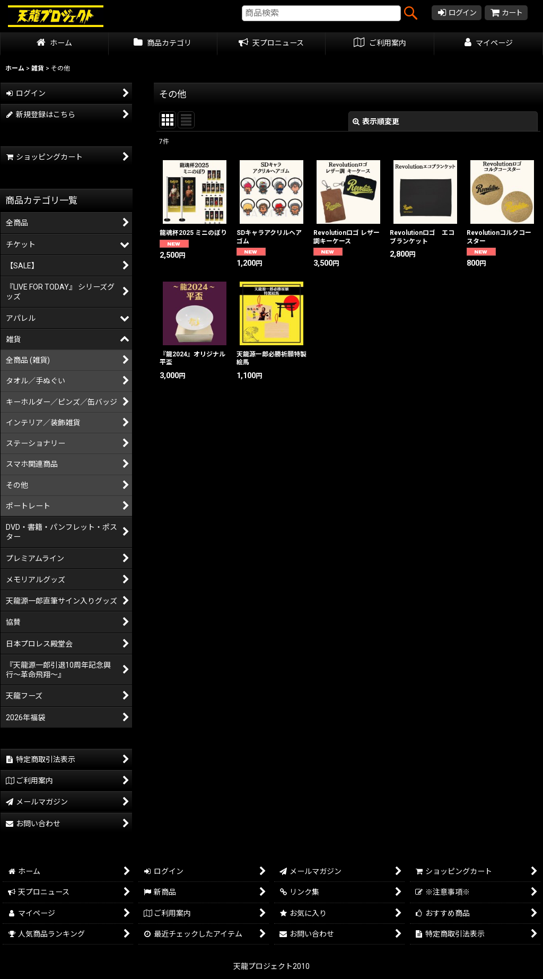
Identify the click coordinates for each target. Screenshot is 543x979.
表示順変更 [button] (376, 121)
